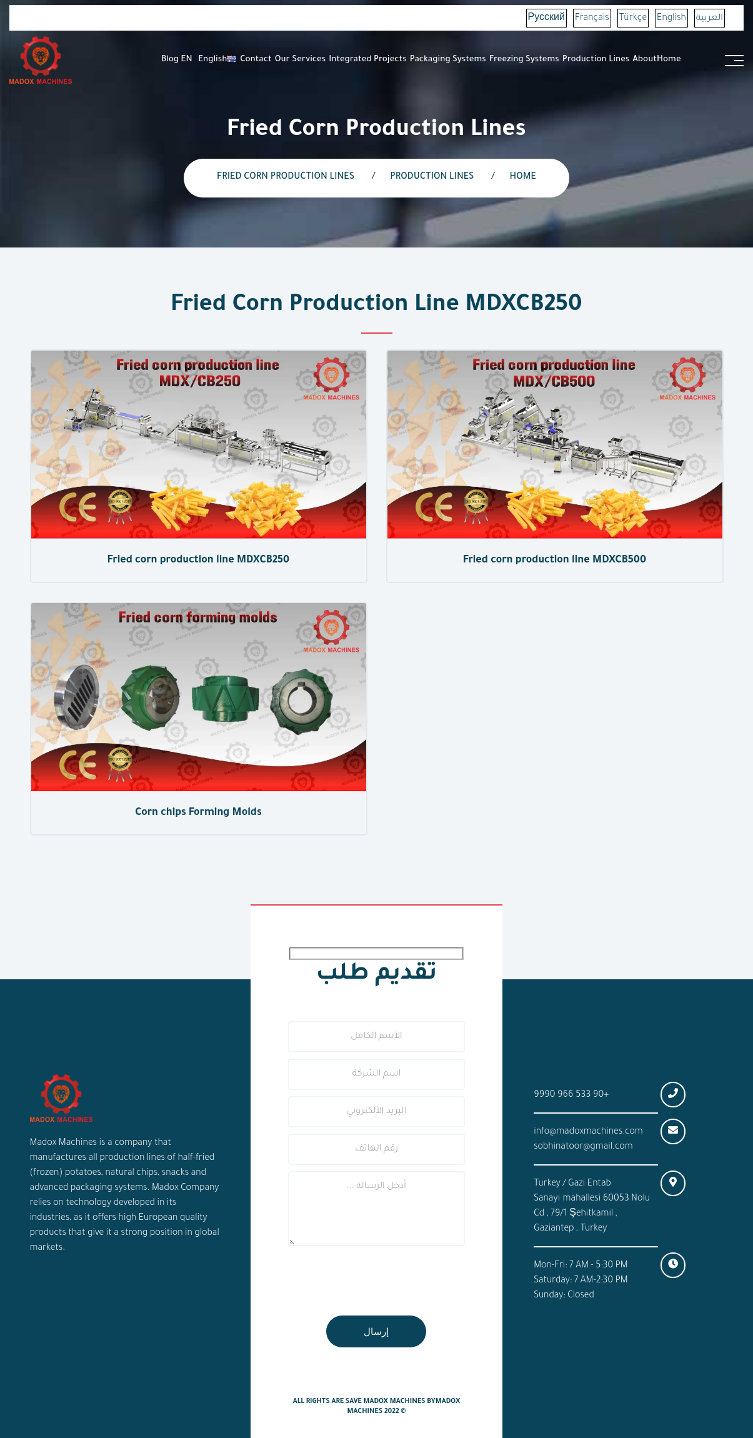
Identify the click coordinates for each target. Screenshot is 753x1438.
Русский (546, 19)
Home (669, 59)
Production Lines (596, 59)
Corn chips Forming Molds (198, 813)
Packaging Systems (448, 59)
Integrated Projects (368, 59)
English (671, 19)
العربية (709, 19)
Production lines (432, 177)
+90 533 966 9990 (571, 1096)
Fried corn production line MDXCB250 (198, 560)
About (644, 59)
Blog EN (176, 59)
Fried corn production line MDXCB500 (554, 560)
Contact (255, 59)
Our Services (300, 59)
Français (592, 19)
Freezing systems (524, 59)
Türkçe (633, 19)
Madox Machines (394, 1402)
